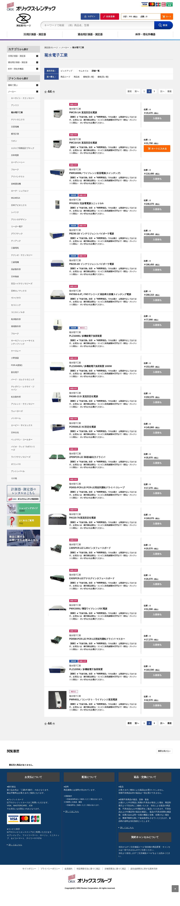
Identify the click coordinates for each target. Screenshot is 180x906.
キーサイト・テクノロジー (22, 98)
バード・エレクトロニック (22, 379)
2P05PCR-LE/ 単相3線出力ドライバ (87, 457)
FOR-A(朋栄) (16, 365)
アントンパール (18, 471)
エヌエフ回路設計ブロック (22, 148)
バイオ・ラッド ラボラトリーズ (23, 448)
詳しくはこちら (15, 845)
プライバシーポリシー (50, 869)
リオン (14, 141)
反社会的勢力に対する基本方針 (144, 869)
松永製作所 (16, 397)
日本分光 (15, 432)
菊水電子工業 (17, 112)
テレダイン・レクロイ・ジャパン (22, 388)
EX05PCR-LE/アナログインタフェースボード (92, 578)
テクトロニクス (18, 119)
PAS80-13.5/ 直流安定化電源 (83, 396)
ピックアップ (66, 71)
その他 (14, 478)
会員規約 (68, 869)
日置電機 (15, 127)
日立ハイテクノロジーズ (21, 283)
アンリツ (15, 105)
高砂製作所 (16, 269)
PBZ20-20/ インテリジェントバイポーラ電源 (91, 264)
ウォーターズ (17, 411)
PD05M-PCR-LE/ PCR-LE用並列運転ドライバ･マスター (97, 639)
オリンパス (16, 464)
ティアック (16, 241)
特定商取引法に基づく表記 (88, 869)
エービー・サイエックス (21, 425)
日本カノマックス (19, 291)
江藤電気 (15, 248)
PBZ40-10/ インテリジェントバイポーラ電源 (91, 233)
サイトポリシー (29, 869)
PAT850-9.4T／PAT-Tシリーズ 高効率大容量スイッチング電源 (100, 294)
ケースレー (16, 351)
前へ (137, 91)
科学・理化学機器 (145, 34)
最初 (130, 91)
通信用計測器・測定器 (90, 34)
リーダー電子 (17, 226)
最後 (169, 91)
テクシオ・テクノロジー (21, 255)
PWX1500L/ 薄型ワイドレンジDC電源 (88, 608)
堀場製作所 (16, 326)
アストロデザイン (19, 219)
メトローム (16, 418)
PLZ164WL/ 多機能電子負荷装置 (85, 336)
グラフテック (17, 233)
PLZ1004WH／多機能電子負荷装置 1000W (90, 366)
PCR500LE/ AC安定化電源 (82, 427)
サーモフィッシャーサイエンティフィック (22, 342)
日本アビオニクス (19, 205)
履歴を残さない (164, 751)
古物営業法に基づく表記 (115, 869)
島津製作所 (16, 319)
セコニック (16, 305)
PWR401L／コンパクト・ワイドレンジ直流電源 (93, 699)
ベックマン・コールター (21, 439)
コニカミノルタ (18, 312)
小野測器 (15, 358)
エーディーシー (18, 162)
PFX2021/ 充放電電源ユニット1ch (86, 203)
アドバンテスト (18, 176)
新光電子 (15, 372)
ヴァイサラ (16, 298)
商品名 (77, 77)
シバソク (15, 212)
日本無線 (15, 276)
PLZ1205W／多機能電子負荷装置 (86, 669)
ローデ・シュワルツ (20, 191)
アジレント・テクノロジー (22, 404)
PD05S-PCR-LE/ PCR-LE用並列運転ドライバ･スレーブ (97, 487)
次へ (162, 91)
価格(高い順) (102, 77)
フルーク (15, 169)
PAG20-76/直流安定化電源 (82, 518)
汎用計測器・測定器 (35, 34)
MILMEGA (15, 198)
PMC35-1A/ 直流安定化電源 (83, 112)
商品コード (66, 77)
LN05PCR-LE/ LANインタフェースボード (90, 548)
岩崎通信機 (16, 184)
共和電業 (15, 155)
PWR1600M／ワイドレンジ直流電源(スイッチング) (94, 173)
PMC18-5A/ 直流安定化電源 (83, 143)
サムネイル (83, 71)
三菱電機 (15, 262)
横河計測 (15, 134)
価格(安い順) (89, 77)
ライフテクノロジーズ (20, 457)
